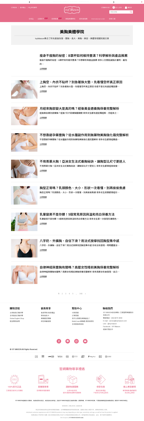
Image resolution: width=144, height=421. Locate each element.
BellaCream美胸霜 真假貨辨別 (83, 321)
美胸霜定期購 (46, 318)
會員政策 (79, 406)
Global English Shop (17, 318)
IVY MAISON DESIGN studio (76, 417)
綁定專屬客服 (46, 321)
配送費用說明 (15, 321)
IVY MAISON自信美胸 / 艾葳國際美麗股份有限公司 (118, 314)
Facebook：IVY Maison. (111, 327)
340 (80, 294)
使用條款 (65, 406)
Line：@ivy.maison (110, 324)
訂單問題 (75, 316)
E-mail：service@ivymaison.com (115, 321)
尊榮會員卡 (45, 316)
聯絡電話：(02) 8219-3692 (112, 318)
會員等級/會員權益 (48, 313)
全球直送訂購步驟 (16, 316)
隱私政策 (72, 406)
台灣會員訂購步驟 (16, 313)
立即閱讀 (43, 69)
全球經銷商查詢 (78, 324)
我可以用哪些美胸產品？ (81, 318)
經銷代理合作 (108, 329)
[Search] (118, 12)
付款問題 (75, 313)
